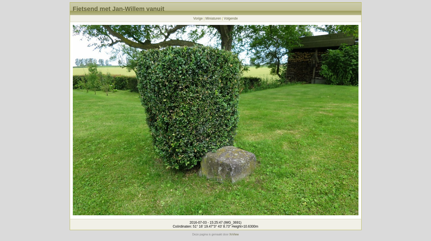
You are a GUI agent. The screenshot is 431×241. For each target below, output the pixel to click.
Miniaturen (213, 18)
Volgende (231, 18)
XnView (234, 234)
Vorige (198, 18)
